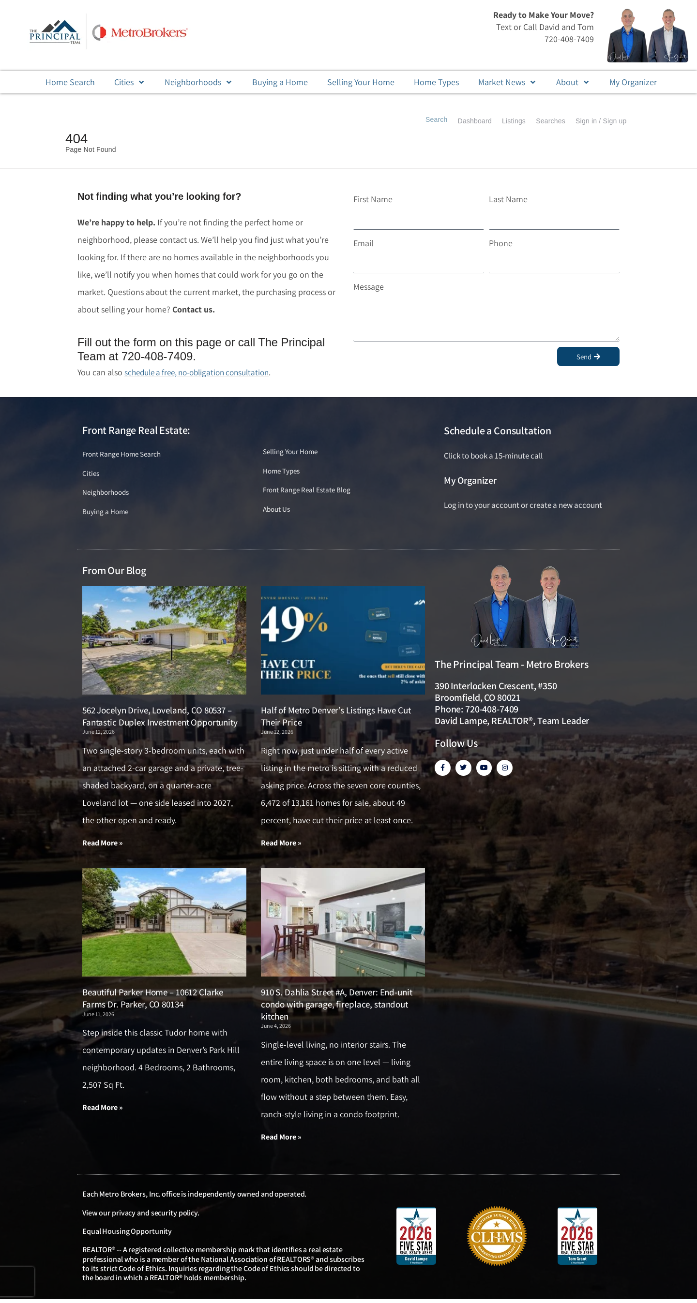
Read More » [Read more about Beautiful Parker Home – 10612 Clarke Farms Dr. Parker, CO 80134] (102, 1111)
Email (363, 243)
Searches (544, 121)
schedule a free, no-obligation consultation (202, 372)
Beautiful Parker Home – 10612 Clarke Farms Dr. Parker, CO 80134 (152, 1001)
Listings (503, 121)
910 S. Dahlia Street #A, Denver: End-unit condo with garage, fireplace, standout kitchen (336, 1007)
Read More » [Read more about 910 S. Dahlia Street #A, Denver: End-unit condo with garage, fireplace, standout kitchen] (281, 1140)
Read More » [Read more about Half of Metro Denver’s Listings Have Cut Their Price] (281, 846)
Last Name (508, 199)
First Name (373, 199)
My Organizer (470, 480)
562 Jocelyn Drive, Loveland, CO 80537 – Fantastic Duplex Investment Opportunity (160, 719)
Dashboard (460, 121)
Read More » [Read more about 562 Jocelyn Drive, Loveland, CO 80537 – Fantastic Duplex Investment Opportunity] (102, 846)
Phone (501, 243)
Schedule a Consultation (497, 430)
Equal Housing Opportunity (127, 1235)
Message (368, 286)
